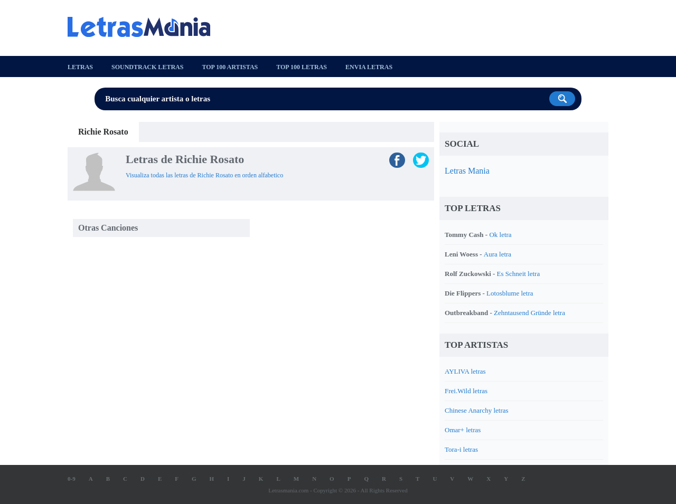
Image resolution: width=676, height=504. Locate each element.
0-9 (72, 479)
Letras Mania (467, 170)
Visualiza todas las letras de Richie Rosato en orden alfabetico (204, 175)
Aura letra (497, 254)
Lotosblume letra (509, 293)
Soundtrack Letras (147, 67)
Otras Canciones (108, 227)
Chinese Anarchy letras (477, 410)
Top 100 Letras (301, 67)
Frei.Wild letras (466, 391)
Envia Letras (368, 67)
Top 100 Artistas (230, 67)
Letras (80, 67)
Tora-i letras (461, 449)
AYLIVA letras (465, 371)
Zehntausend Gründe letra (529, 313)
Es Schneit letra (518, 274)
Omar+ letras (463, 430)
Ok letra (500, 235)
